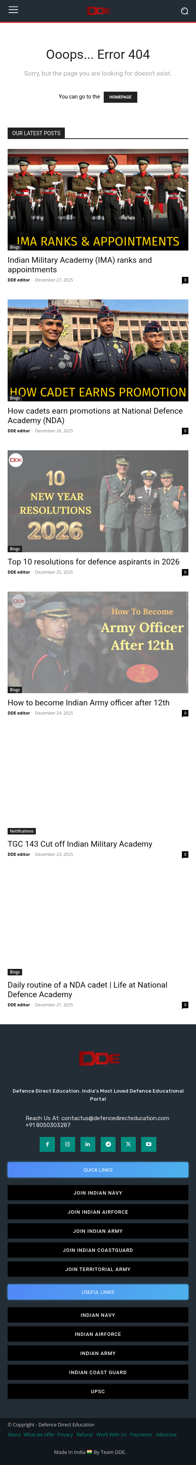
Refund (85, 1434)
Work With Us (111, 1434)
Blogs (15, 247)
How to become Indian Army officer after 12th (89, 702)
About (14, 1434)
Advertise (166, 1434)
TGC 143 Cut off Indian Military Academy (80, 844)
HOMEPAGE (120, 97)
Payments (141, 1434)
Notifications (22, 831)
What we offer (39, 1434)
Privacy (65, 1434)
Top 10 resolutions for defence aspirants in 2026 (94, 561)
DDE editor (19, 280)
